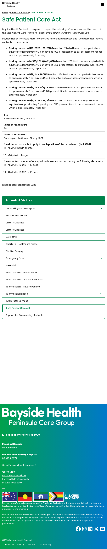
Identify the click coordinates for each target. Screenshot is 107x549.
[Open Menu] (102, 4)
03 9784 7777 (9, 458)
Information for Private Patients (23, 286)
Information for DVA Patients (21, 272)
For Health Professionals (15, 479)
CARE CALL (11, 237)
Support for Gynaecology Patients (24, 315)
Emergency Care (54, 258)
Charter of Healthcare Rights (21, 244)
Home (5, 12)
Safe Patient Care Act (18, 308)
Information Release (54, 293)
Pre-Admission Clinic (17, 215)
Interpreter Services (17, 301)
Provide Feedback (12, 482)
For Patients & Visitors (14, 475)
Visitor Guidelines (15, 222)
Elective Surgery (14, 251)
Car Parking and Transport (54, 208)
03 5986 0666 (9, 447)
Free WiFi (11, 265)
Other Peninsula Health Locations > (19, 465)
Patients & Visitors (19, 12)
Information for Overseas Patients (24, 279)
